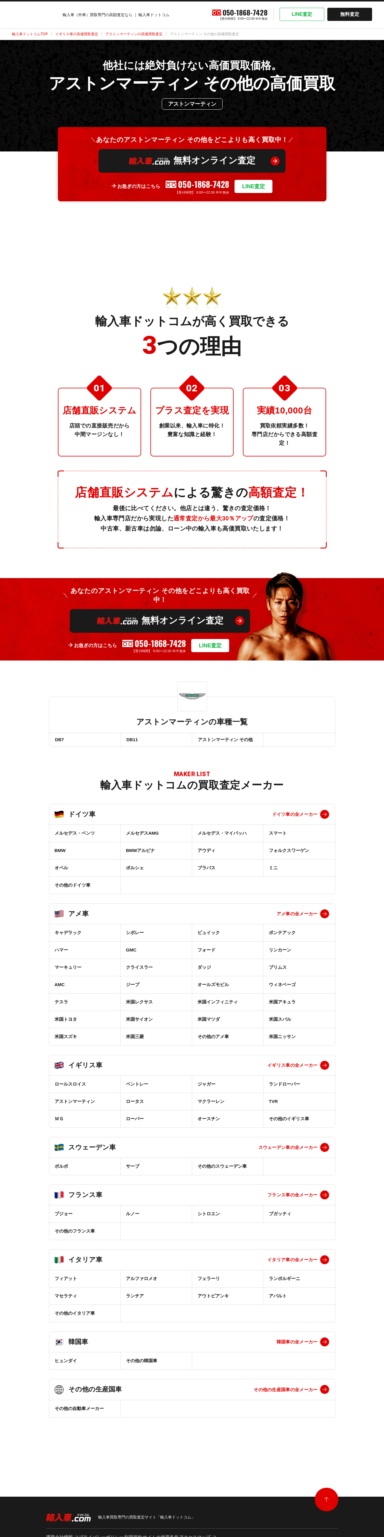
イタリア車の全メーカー (292, 1263)
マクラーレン (211, 1104)
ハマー (61, 953)
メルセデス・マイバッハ (222, 836)
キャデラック (68, 936)
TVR (273, 1104)
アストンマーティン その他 (225, 741)
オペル (61, 871)
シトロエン (209, 1217)
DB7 (59, 741)
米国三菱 (135, 1040)
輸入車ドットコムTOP (30, 34)
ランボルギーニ (284, 1282)
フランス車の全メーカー (292, 1198)
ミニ (273, 871)
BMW (60, 853)
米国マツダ (209, 1022)
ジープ (132, 988)
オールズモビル (213, 988)
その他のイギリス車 (289, 1122)
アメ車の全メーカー (297, 917)
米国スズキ (66, 1040)
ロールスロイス (70, 1087)
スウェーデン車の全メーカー (288, 1150)
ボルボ (61, 1169)
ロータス (135, 1104)
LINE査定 (302, 14)
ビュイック (209, 936)
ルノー (132, 1217)
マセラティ (66, 1299)
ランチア (135, 1299)
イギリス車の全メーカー (292, 1068)
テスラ (61, 1005)
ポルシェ (135, 871)
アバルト (278, 1299)
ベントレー (137, 1087)
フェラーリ (209, 1282)
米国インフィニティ (218, 1005)
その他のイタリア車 (75, 1316)
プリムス (278, 970)
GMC (131, 953)
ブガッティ (280, 1217)
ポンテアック (282, 936)
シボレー (135, 936)
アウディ (206, 853)
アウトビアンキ (213, 1299)
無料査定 (349, 14)
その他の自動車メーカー (79, 1412)
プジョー (64, 1217)
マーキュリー (68, 970)
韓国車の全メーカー (297, 1345)
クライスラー (139, 970)
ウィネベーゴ (282, 988)
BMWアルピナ (140, 853)
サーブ (132, 1169)
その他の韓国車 (141, 1364)
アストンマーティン (75, 1104)
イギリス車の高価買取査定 (76, 34)
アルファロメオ (141, 1282)
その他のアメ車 (213, 1040)
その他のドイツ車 (72, 888)
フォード (206, 953)
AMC (60, 988)
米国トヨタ (66, 1022)
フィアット (66, 1282)
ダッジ (204, 970)
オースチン (209, 1122)
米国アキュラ (282, 1005)
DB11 (131, 741)
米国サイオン (139, 1022)
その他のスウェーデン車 (222, 1169)
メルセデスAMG (142, 836)
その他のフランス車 (75, 1234)
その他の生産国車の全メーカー (285, 1393)
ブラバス (206, 871)
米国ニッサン (282, 1040)
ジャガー (206, 1087)
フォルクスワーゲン (289, 853)
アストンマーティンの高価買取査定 (134, 34)
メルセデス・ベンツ (75, 836)
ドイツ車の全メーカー (295, 817)
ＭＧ (59, 1122)
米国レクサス (139, 1005)
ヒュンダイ (66, 1364)
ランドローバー (284, 1087)
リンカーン (280, 953)
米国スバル (280, 1022)
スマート (278, 836)
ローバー (135, 1122)
